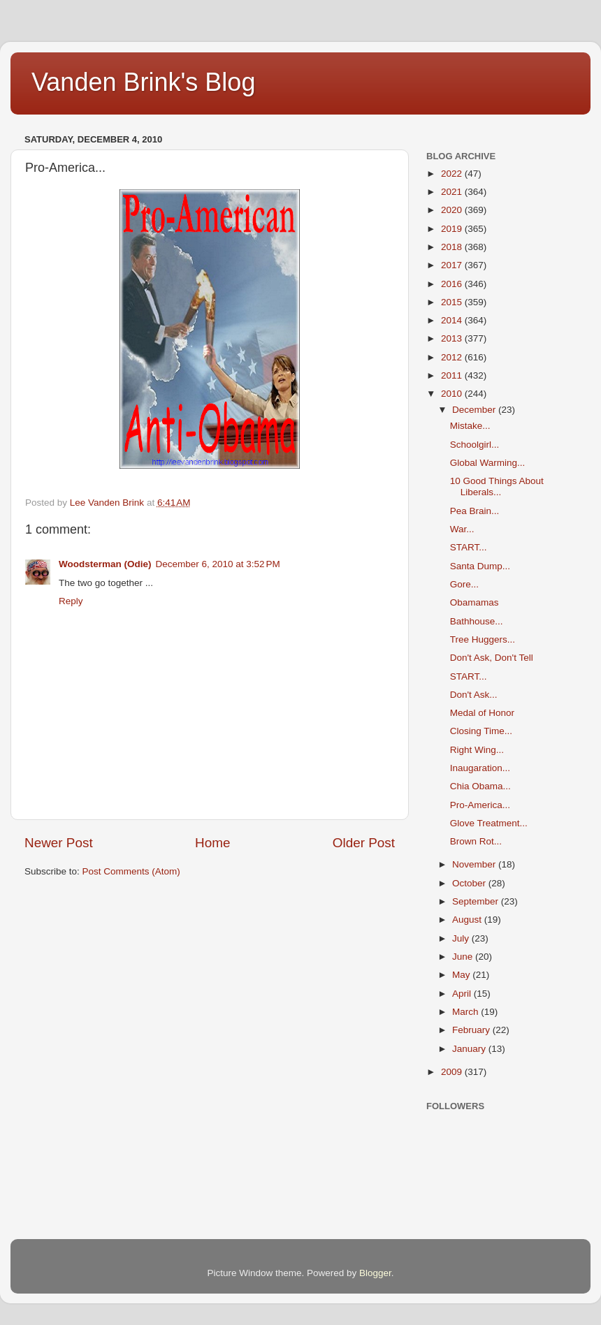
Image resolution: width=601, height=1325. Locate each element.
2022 (453, 173)
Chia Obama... (480, 786)
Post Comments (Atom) (131, 871)
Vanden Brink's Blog (143, 82)
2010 (453, 393)
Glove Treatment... (489, 823)
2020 (453, 210)
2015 (453, 302)
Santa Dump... (480, 566)
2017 (453, 265)
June (463, 956)
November (475, 864)
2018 (453, 247)
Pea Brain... (475, 511)
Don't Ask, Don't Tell (491, 657)
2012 (453, 357)
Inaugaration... (480, 768)
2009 (453, 1072)
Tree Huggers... (482, 639)
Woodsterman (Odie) (105, 564)
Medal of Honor (482, 713)
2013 (453, 338)
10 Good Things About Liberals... (497, 486)
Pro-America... (480, 805)
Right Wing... (477, 750)
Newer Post (58, 842)
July (462, 938)
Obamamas (474, 602)
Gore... (464, 584)
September (476, 901)
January (470, 1049)
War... (462, 529)
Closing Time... (481, 731)
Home (212, 842)
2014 (453, 320)
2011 (453, 375)
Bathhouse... (476, 621)
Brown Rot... (476, 841)
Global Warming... (488, 462)
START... (468, 547)
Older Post (364, 842)
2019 (453, 229)
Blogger (375, 1273)
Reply (71, 601)
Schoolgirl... (475, 444)
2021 (453, 191)
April (463, 993)
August (468, 919)
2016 (453, 284)
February (472, 1030)
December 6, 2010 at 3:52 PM (218, 564)
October (470, 883)
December (475, 409)
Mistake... (470, 425)
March (466, 1011)
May (462, 974)
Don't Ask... (474, 694)
